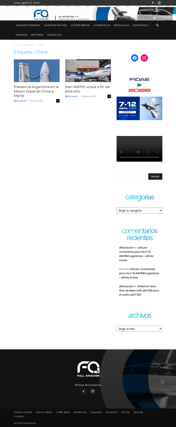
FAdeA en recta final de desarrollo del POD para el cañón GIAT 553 (139, 290)
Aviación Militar (55, 25)
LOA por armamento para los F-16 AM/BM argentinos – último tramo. (139, 273)
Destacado (140, 25)
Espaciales (121, 25)
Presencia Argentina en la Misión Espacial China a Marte (36, 91)
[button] (157, 25)
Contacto (54, 34)
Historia (21, 34)
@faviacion (20, 100)
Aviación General (28, 25)
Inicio (17, 45)
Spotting (37, 34)
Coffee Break (80, 25)
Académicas (101, 25)
